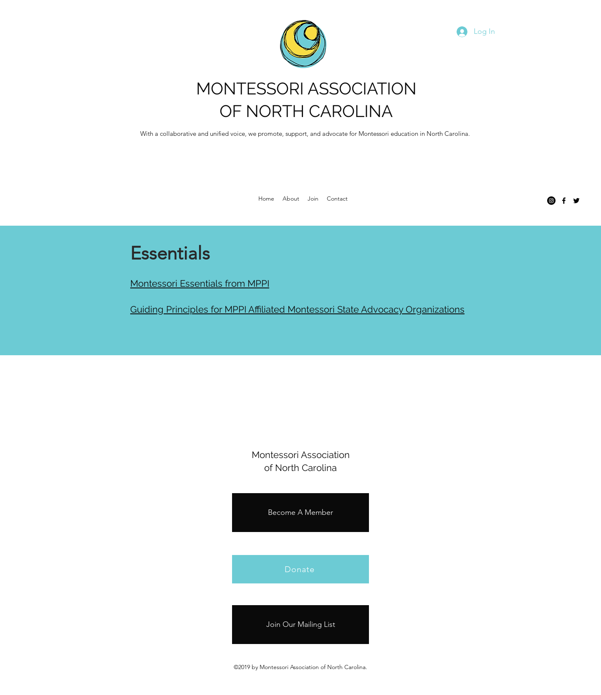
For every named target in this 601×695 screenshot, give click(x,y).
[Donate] (300, 569)
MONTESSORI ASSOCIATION (306, 88)
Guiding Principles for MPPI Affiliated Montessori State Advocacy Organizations (297, 309)
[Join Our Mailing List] (300, 624)
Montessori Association (301, 454)
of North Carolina (300, 467)
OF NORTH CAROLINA (306, 111)
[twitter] (576, 200)
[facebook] (564, 200)
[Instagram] (551, 200)
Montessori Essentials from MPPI (199, 283)
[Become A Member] (300, 512)
